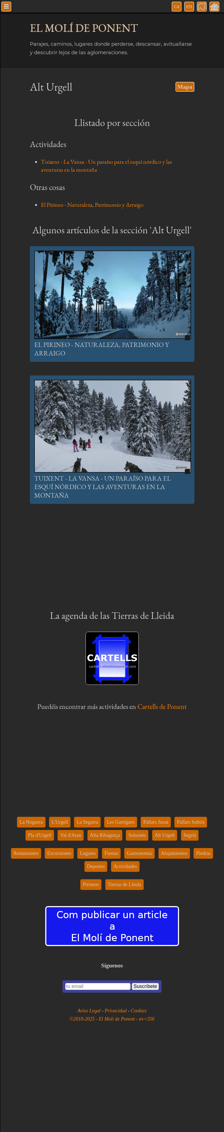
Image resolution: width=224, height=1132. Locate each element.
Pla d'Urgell (39, 925)
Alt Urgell (165, 925)
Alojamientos (174, 943)
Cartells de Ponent (162, 796)
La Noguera (31, 912)
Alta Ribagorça (105, 925)
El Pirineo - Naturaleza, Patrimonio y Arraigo (92, 205)
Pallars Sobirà (191, 912)
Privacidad (116, 1101)
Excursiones (59, 943)
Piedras (203, 943)
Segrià (189, 925)
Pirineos (91, 975)
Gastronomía (139, 943)
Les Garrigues (120, 912)
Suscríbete (145, 1076)
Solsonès (137, 925)
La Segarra (87, 912)
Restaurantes (26, 943)
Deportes (96, 956)
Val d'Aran (70, 925)
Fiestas (111, 943)
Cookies (139, 1101)
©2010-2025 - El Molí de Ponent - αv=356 (112, 1109)
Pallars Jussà (155, 912)
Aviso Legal (89, 1101)
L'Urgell (60, 912)
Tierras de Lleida (124, 975)
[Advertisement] (112, 260)
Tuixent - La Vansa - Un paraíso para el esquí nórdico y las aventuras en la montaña (102, 577)
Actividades (125, 956)
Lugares (88, 943)
